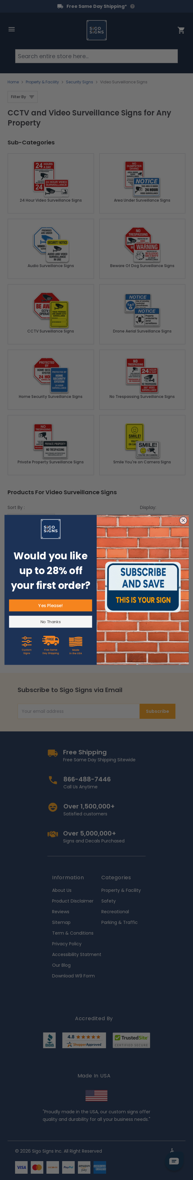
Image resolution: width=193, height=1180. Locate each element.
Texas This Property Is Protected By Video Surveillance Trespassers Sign (51, 609)
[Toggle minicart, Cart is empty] (181, 30)
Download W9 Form (73, 976)
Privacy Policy (67, 944)
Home (13, 82)
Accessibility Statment (76, 954)
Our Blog (61, 965)
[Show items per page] (150, 520)
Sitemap (61, 922)
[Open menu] (12, 29)
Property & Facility (42, 82)
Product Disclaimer (73, 901)
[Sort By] (31, 520)
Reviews (60, 912)
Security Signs (79, 82)
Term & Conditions (73, 933)
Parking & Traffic (119, 922)
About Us (62, 890)
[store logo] (97, 30)
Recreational (115, 912)
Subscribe (157, 711)
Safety (108, 901)
